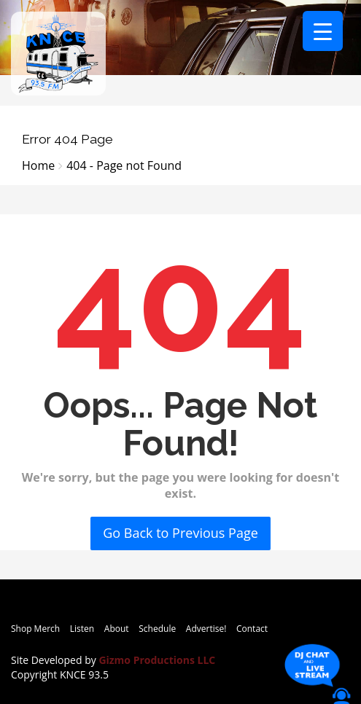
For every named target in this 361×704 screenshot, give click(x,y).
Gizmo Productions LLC (156, 660)
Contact (252, 628)
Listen (82, 628)
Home (38, 165)
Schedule (157, 628)
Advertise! (206, 628)
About (116, 628)
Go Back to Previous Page (180, 532)
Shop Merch (35, 628)
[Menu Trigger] (323, 31)
